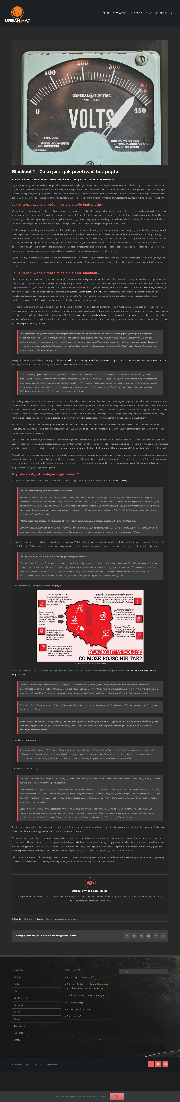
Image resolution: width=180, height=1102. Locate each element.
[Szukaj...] (143, 972)
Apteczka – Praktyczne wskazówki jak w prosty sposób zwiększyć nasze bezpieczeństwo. (88, 986)
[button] (172, 13)
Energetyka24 (57, 585)
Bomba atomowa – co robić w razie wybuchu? (88, 995)
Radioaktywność (20, 1025)
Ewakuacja (18, 984)
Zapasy (16, 1039)
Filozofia (17, 991)
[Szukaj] (122, 972)
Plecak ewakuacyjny (76, 1002)
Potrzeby (17, 1019)
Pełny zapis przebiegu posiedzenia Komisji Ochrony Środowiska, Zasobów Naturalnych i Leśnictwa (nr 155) (117, 360)
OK (117, 1096)
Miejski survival (20, 998)
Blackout (17, 977)
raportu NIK (26, 323)
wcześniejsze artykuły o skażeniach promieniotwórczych (104, 315)
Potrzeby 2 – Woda (75, 1016)
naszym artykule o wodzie (90, 291)
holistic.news (120, 480)
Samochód (18, 1032)
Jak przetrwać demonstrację (79, 1009)
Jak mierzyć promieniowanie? (80, 977)
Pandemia (18, 1005)
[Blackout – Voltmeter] (90, 102)
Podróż (16, 1012)
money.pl (32, 740)
